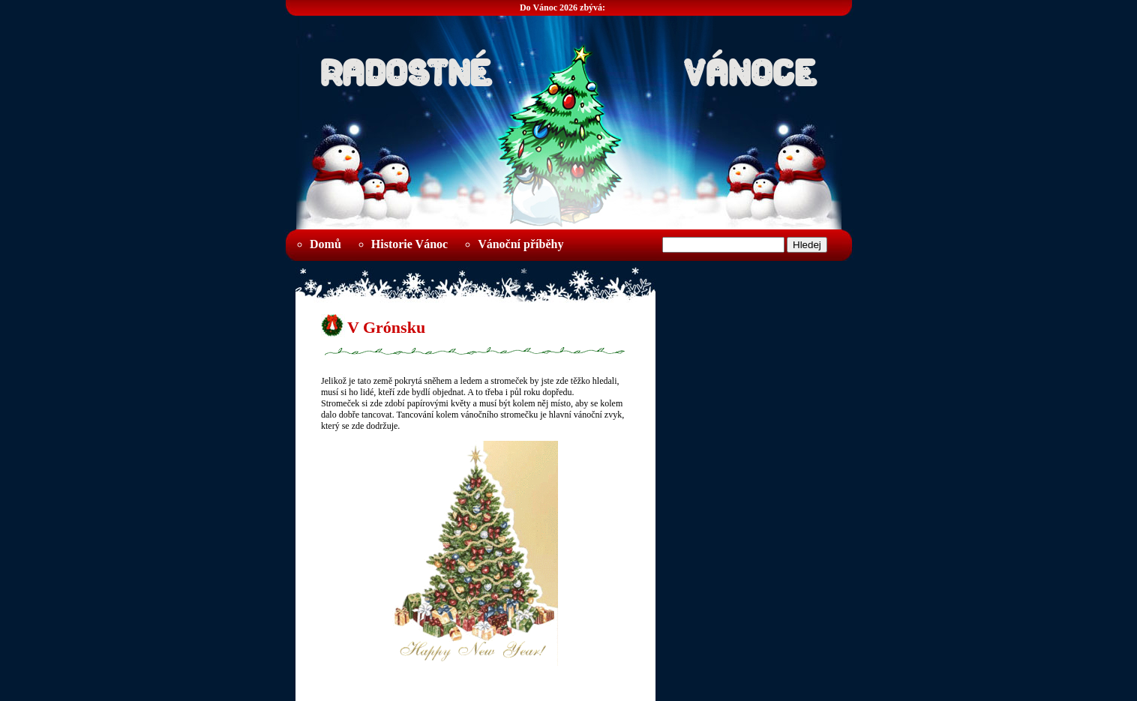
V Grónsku (386, 327)
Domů (325, 244)
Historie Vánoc (409, 244)
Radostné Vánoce (568, 68)
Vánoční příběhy (520, 244)
